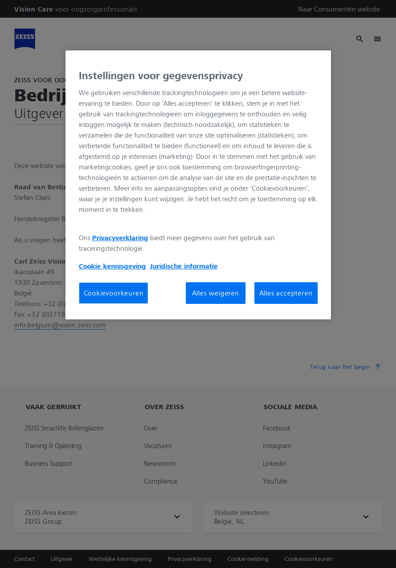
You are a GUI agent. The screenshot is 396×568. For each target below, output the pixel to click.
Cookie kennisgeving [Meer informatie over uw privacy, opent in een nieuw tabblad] (112, 266)
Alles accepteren (286, 293)
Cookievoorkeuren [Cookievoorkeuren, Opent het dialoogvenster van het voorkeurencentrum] (114, 293)
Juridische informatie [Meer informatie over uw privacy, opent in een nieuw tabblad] (184, 266)
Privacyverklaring (120, 237)
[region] (198, 184)
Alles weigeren (215, 293)
